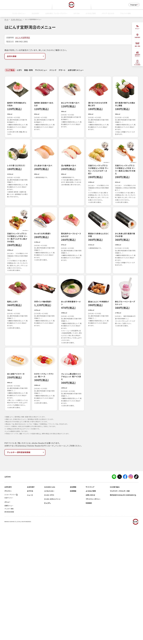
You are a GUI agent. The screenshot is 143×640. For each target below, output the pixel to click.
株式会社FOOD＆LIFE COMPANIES (123, 609)
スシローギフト (49, 609)
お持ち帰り (8, 601)
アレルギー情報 (8, 622)
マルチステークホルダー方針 (120, 605)
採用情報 (73, 605)
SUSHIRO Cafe (49, 601)
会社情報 (73, 601)
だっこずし (47, 617)
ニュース (30, 609)
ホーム (6, 19)
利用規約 (89, 617)
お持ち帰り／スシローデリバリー (56, 13)
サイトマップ (90, 601)
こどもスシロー (49, 605)
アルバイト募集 (125, 13)
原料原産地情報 (9, 625)
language (134, 5)
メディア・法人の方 (108, 13)
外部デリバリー (8, 611)
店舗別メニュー (8, 619)
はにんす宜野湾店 (22, 37)
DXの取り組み (115, 601)
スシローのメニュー (19, 13)
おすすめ (77, 13)
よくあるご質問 (91, 13)
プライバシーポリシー (93, 613)
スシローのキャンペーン (52, 613)
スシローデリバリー (11, 608)
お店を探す (35, 13)
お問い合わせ (90, 609)
